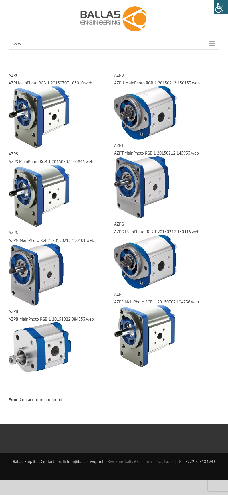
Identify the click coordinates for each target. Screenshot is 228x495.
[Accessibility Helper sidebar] (221, 7)
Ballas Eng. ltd (26, 461)
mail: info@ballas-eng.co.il (81, 461)
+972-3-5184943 (200, 461)
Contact (48, 461)
